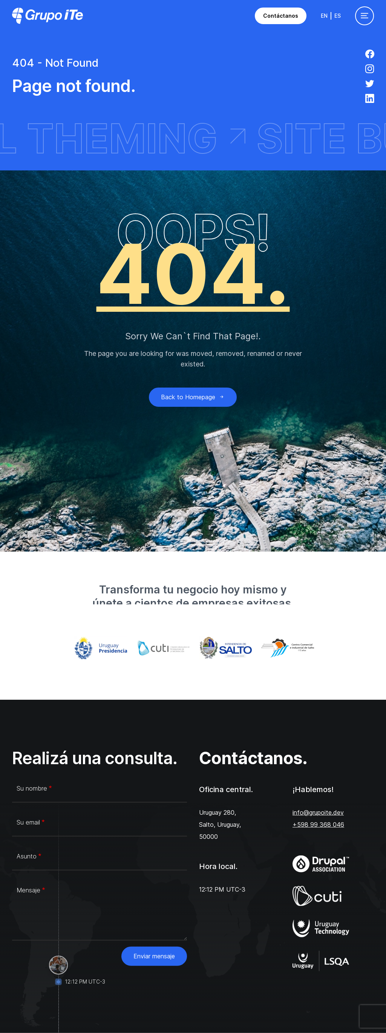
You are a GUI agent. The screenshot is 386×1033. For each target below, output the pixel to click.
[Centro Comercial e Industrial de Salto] (286, 648)
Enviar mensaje (154, 956)
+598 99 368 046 (318, 824)
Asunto (27, 856)
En (324, 15)
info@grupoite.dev (318, 812)
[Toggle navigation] (364, 16)
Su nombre (32, 788)
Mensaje (28, 890)
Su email (28, 822)
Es (337, 15)
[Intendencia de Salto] (224, 648)
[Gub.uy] (99, 648)
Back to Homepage (193, 397)
